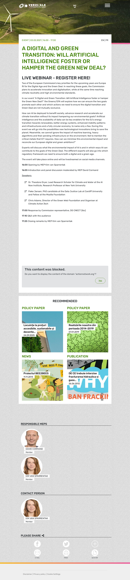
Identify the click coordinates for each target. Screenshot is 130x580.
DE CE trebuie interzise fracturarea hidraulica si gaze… (84, 377)
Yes (100, 280)
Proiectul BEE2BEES (36, 373)
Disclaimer (27, 574)
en (102, 40)
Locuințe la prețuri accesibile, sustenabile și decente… (39, 328)
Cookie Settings (53, 574)
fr (107, 40)
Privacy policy (39, 574)
